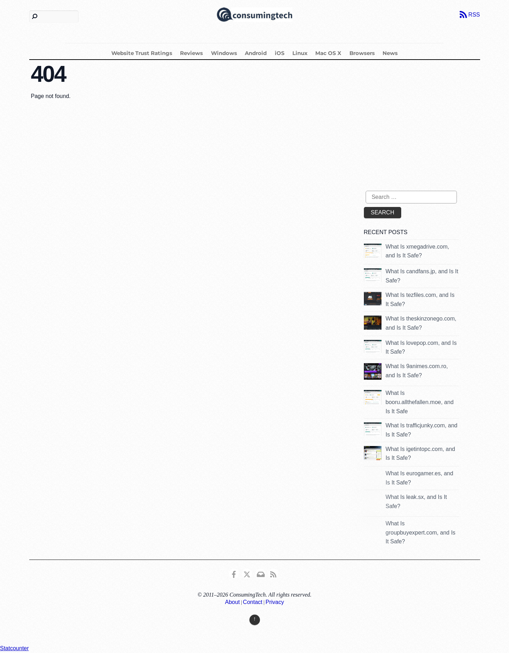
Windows (224, 53)
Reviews (191, 53)
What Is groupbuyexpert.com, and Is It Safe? (420, 532)
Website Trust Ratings (141, 53)
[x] (247, 573)
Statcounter (14, 648)
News (390, 53)
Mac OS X (328, 53)
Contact (252, 602)
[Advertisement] (423, 129)
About (232, 602)
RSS (474, 15)
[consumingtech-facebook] (234, 573)
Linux (300, 53)
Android (256, 53)
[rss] (273, 573)
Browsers (362, 53)
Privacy (275, 602)
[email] (260, 573)
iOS (280, 53)
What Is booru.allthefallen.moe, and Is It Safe (420, 402)
